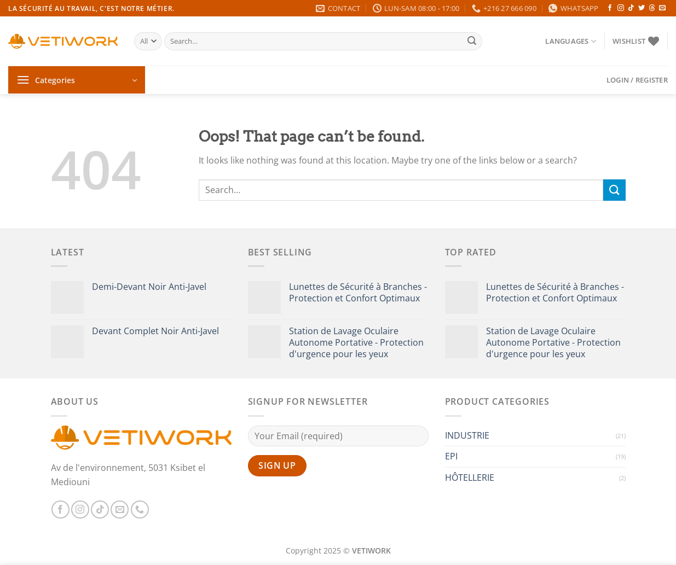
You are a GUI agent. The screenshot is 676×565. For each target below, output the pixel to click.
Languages (570, 41)
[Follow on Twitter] (641, 8)
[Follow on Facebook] (609, 8)
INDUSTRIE (467, 435)
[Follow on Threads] (652, 8)
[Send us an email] (662, 8)
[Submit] (472, 41)
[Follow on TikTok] (631, 8)
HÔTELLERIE (469, 477)
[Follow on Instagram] (620, 8)
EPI (451, 456)
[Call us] (140, 509)
